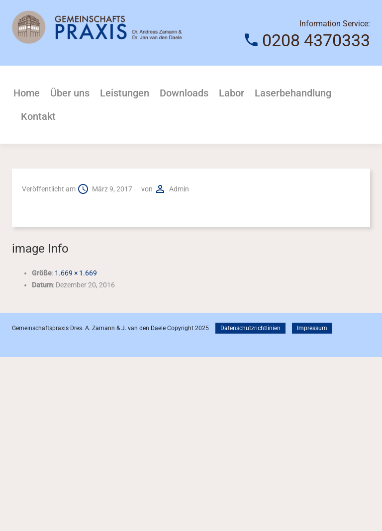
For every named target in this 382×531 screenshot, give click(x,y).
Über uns (70, 93)
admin (179, 189)
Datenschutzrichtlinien (250, 328)
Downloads (184, 93)
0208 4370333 (316, 40)
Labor (231, 93)
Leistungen (124, 93)
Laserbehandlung (293, 93)
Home (26, 93)
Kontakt (38, 116)
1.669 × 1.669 (76, 273)
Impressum (312, 328)
